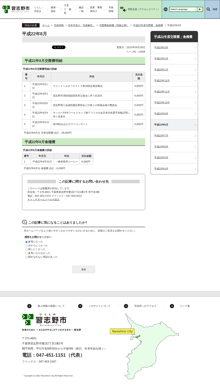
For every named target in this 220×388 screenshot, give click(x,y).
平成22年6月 (161, 146)
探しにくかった (35, 249)
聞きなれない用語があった (41, 256)
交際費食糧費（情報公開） (114, 25)
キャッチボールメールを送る (43, 199)
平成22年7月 (161, 135)
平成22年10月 (162, 102)
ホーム (46, 25)
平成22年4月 (161, 168)
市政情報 (59, 25)
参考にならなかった (37, 253)
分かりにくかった (36, 245)
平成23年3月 (161, 47)
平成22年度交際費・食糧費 (148, 25)
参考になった (34, 241)
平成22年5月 (161, 157)
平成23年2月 (161, 58)
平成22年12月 (162, 80)
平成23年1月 (161, 69)
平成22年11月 (162, 91)
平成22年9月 (161, 113)
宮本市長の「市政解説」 (81, 25)
